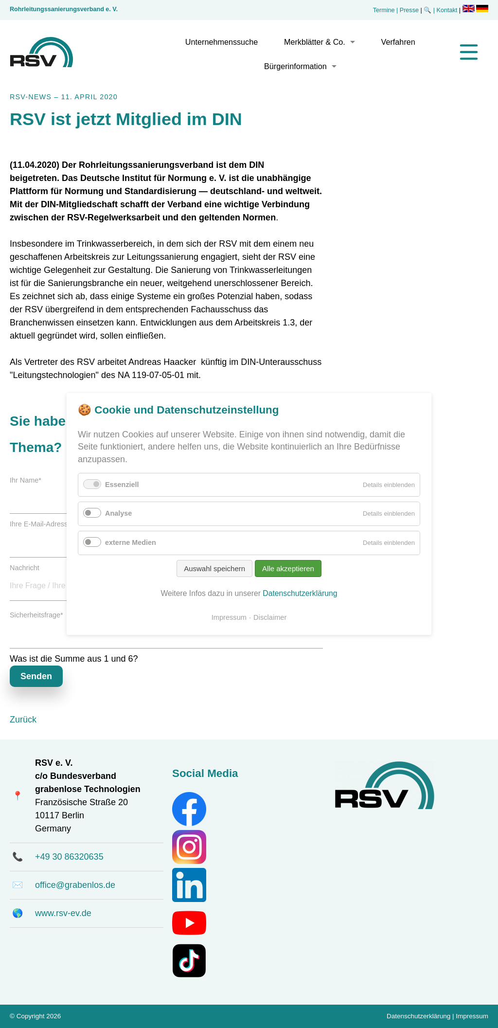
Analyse (118, 513)
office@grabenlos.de (75, 885)
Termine (384, 10)
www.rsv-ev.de (63, 913)
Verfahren (398, 41)
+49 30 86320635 (69, 857)
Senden (36, 676)
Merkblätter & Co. (314, 41)
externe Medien (130, 542)
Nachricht (24, 568)
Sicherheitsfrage (36, 615)
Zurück (23, 719)
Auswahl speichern (214, 568)
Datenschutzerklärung (418, 1016)
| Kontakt (446, 10)
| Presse (407, 10)
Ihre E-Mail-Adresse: (43, 524)
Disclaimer (269, 617)
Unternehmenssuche (221, 41)
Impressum (472, 1016)
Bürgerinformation (295, 66)
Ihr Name (25, 480)
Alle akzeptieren (288, 568)
